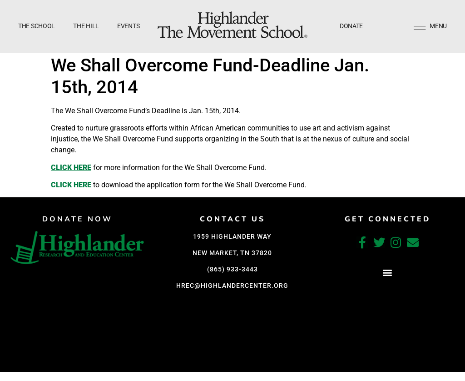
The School (36, 26)
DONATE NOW (77, 219)
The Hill (86, 26)
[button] (387, 272)
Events (128, 26)
